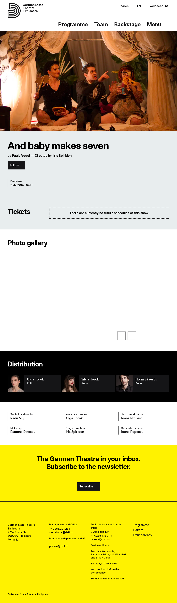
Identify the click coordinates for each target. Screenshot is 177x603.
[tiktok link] (98, 512)
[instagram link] (88, 512)
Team (101, 24)
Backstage (127, 24)
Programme (73, 24)
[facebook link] (79, 512)
